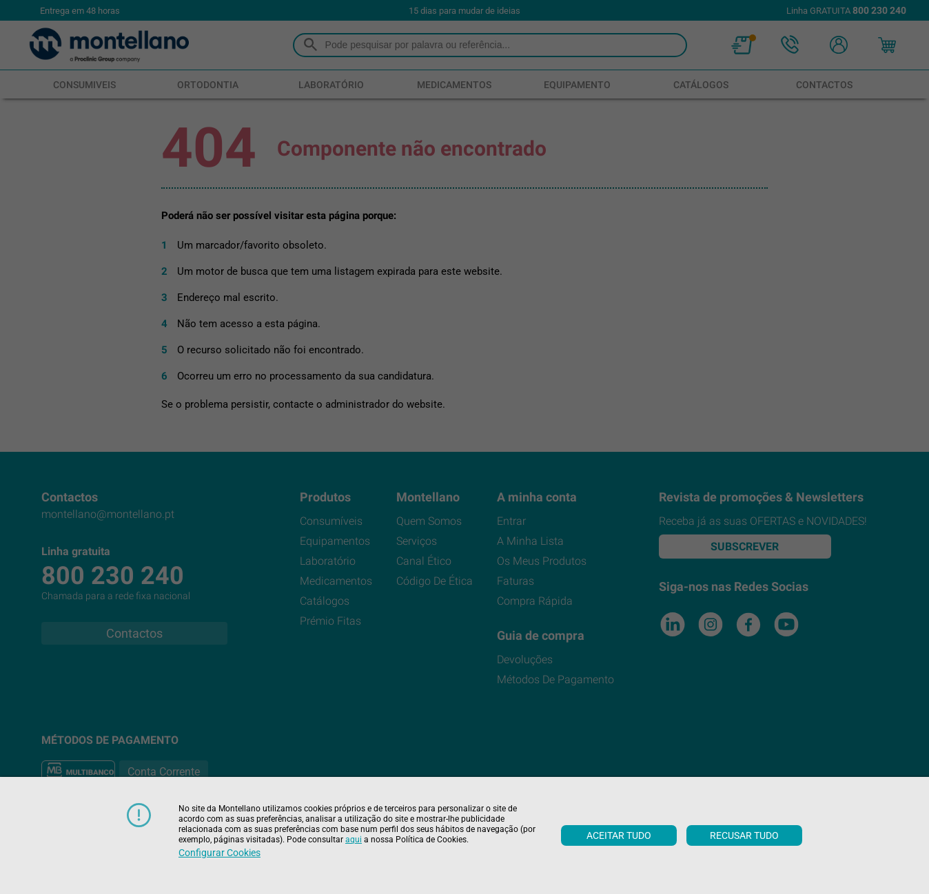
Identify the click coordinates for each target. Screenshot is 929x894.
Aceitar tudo (618, 835)
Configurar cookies (219, 852)
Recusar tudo (744, 835)
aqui (353, 839)
